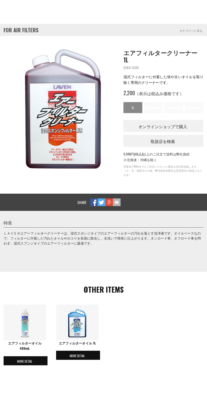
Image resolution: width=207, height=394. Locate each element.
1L (133, 107)
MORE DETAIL (24, 361)
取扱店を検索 (163, 141)
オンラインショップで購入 (162, 126)
